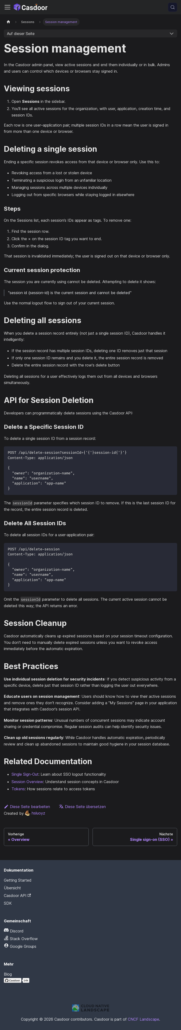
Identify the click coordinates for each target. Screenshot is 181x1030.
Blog (8, 974)
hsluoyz (35, 813)
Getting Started (17, 880)
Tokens (18, 788)
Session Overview (27, 781)
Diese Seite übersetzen (82, 806)
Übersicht (12, 887)
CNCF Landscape (143, 1019)
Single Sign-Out (25, 774)
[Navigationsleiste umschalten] (7, 7)
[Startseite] (8, 22)
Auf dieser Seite (21, 33)
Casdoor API (17, 895)
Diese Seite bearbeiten (27, 806)
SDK (8, 903)
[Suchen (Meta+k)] (172, 7)
